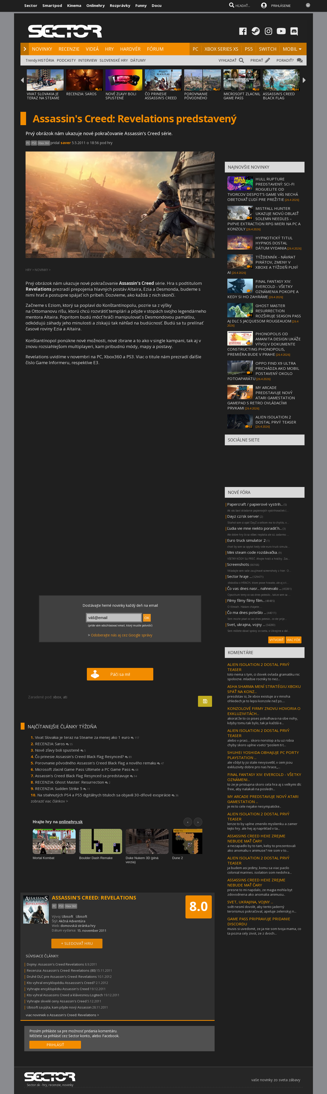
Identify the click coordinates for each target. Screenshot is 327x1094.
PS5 (249, 49)
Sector (30, 5)
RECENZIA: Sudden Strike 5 (62, 788)
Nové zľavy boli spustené (60, 750)
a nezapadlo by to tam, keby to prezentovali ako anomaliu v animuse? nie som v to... (261, 848)
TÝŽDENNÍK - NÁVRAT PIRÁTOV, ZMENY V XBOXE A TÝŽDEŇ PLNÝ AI (262, 264)
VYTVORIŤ (277, 640)
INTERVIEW (87, 60)
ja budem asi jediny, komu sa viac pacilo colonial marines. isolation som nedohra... (259, 870)
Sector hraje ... (239, 576)
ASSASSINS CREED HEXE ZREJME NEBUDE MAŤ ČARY (256, 838)
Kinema (74, 5)
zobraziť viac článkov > (49, 801)
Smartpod (52, 5)
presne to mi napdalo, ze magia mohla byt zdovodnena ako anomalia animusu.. (259, 892)
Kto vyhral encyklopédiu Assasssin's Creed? (61, 982)
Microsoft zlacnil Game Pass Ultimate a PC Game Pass (86, 769)
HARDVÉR (130, 49)
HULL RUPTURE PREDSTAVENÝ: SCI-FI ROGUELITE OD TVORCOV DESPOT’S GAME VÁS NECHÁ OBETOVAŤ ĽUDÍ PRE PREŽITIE (262, 189)
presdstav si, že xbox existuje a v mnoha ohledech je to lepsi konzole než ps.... (258, 698)
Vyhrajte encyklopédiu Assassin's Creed (58, 989)
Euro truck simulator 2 (246, 540)
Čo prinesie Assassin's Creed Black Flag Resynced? (83, 756)
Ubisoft (67, 916)
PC (195, 49)
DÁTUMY (138, 60)
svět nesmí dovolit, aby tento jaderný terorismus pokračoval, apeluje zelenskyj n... (261, 909)
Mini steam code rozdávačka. (252, 552)
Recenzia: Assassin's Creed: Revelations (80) (61, 970)
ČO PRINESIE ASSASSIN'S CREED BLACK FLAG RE (161, 97)
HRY (109, 49)
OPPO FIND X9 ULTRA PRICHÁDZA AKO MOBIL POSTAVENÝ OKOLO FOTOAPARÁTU (263, 371)
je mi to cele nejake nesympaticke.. (254, 806)
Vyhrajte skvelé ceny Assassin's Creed (57, 1001)
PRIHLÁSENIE (281, 5)
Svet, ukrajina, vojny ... (246, 624)
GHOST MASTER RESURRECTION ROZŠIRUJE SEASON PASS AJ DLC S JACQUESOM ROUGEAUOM (264, 313)
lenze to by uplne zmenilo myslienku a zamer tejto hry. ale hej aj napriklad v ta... (262, 826)
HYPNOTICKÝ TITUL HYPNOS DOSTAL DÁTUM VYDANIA (274, 243)
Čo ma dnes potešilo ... (246, 612)
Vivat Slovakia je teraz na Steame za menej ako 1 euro (87, 737)
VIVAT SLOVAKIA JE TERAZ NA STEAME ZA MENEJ (43, 97)
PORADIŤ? (285, 60)
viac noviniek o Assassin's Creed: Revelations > (62, 1015)
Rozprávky (120, 5)
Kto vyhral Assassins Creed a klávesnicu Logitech (65, 995)
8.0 (198, 906)
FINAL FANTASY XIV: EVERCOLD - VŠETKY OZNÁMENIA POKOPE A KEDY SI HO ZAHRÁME (262, 289)
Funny (141, 5)
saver (66, 142)
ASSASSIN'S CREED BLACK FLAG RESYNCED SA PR (279, 97)
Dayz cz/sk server (243, 516)
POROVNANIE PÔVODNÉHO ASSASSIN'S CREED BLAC (200, 100)
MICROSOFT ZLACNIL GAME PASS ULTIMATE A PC (242, 97)
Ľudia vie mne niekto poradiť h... (254, 528)
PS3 (34, 143)
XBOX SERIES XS (221, 49)
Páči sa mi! (120, 674)
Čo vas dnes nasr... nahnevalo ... (254, 588)
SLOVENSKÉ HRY (114, 60)
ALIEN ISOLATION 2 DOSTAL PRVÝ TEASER (275, 419)
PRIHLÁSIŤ (55, 1044)
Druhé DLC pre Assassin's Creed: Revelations (62, 976)
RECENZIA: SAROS (81, 93)
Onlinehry (95, 5)
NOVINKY (42, 49)
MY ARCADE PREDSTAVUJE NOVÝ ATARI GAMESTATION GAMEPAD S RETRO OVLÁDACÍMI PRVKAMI (261, 397)
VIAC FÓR (293, 640)
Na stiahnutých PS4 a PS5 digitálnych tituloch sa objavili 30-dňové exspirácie (108, 794)
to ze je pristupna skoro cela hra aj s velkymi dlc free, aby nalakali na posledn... (264, 786)
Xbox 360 (43, 143)
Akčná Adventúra (72, 921)
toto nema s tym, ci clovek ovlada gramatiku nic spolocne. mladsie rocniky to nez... (263, 676)
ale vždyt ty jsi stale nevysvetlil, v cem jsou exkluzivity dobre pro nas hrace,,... (260, 764)
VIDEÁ (92, 49)
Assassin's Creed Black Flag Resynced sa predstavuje (86, 775)
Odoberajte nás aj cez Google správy (121, 635)
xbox (57, 697)
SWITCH (267, 49)
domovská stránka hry (78, 925)
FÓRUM (155, 49)
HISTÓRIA (46, 60)
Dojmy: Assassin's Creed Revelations (55, 964)
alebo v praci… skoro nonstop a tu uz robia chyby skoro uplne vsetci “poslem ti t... (260, 742)
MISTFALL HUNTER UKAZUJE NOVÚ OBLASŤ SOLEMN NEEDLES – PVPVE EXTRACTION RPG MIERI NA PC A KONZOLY (263, 218)
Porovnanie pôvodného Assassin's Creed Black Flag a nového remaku (99, 762)
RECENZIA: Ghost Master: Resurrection (72, 782)
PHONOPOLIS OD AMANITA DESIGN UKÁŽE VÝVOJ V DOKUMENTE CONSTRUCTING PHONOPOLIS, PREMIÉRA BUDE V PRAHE (264, 344)
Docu (156, 5)
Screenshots (238, 564)
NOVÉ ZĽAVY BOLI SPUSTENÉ (121, 95)
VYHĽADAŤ (228, 60)
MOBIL (290, 49)
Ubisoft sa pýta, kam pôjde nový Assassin (59, 1007)
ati (65, 697)
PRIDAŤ (256, 60)
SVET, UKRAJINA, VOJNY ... (250, 901)
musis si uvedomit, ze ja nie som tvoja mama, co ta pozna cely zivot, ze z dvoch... (264, 931)
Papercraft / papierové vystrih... (255, 504)
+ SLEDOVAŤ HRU (77, 943)
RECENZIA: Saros (54, 743)
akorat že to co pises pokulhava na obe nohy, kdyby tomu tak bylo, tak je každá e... (262, 720)
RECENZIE (69, 49)
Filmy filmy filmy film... (246, 600)
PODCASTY (66, 60)
